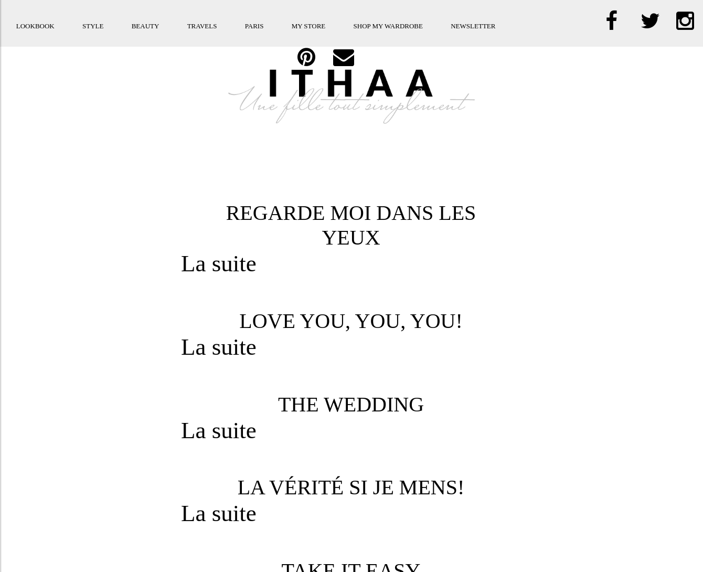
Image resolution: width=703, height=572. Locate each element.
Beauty (145, 26)
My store (309, 26)
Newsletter (473, 26)
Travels (202, 26)
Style (92, 26)
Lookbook (35, 26)
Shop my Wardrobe (388, 26)
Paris (254, 26)
